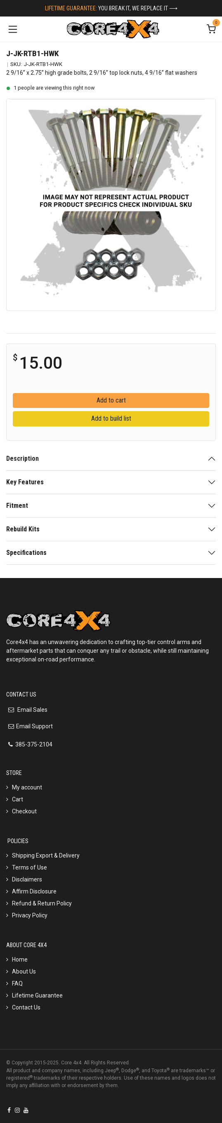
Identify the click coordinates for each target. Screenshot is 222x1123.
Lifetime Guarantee (37, 995)
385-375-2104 (33, 744)
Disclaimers (27, 879)
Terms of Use (29, 867)
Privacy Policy (29, 915)
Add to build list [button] (111, 418)
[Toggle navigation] (12, 29)
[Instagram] (17, 1110)
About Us (24, 971)
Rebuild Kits (23, 529)
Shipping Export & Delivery (46, 855)
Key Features (25, 482)
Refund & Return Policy (42, 903)
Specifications (26, 553)
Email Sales (31, 709)
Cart (17, 799)
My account (27, 787)
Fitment (17, 505)
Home (20, 959)
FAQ (17, 983)
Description (22, 458)
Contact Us (26, 1007)
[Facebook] (9, 1110)
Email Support (34, 726)
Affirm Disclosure (34, 891)
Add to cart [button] (111, 400)
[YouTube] (26, 1110)
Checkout (24, 811)
